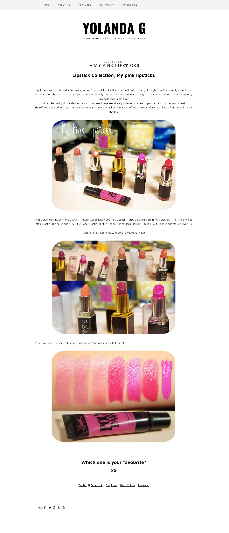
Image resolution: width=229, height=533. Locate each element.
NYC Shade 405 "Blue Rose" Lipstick (76, 223)
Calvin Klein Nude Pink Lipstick (59, 219)
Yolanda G (114, 27)
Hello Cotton (127, 485)
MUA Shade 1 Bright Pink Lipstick (121, 223)
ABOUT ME (64, 5)
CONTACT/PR (107, 5)
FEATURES (85, 5)
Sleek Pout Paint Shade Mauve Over (166, 223)
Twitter (83, 485)
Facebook (96, 485)
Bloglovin (111, 485)
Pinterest (143, 485)
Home (46, 5)
